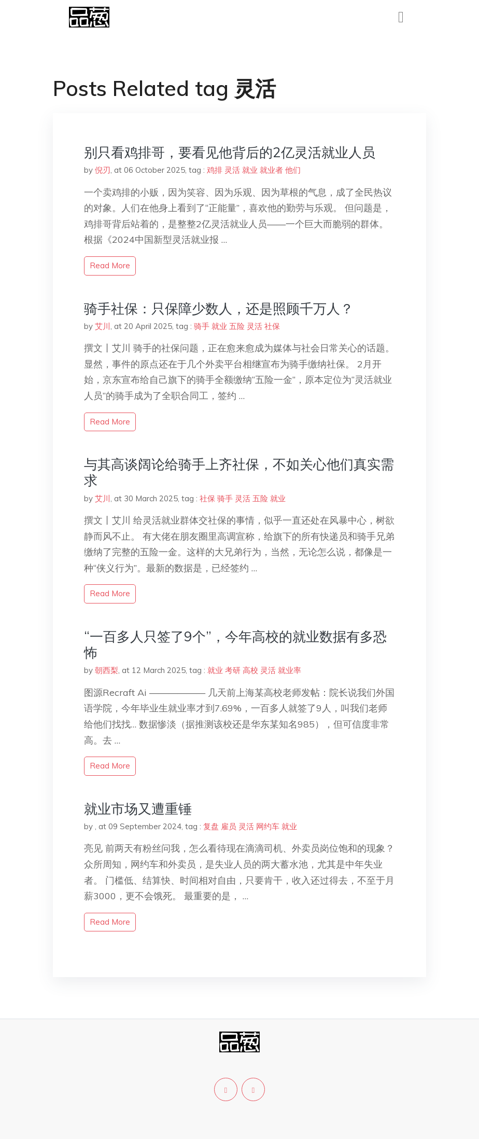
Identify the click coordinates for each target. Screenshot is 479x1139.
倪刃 (102, 170)
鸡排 (214, 170)
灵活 (232, 170)
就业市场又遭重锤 (138, 808)
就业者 (271, 170)
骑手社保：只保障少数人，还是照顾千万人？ (219, 308)
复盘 (211, 826)
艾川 (102, 326)
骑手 (201, 326)
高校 (250, 670)
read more (110, 265)
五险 (237, 326)
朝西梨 (106, 670)
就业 (250, 170)
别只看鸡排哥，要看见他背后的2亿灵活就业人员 (229, 152)
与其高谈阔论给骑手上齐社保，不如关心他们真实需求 (239, 472)
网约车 (267, 826)
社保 (272, 326)
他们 (293, 170)
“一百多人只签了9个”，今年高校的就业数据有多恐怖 (235, 644)
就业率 (289, 670)
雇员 (228, 826)
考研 (233, 670)
